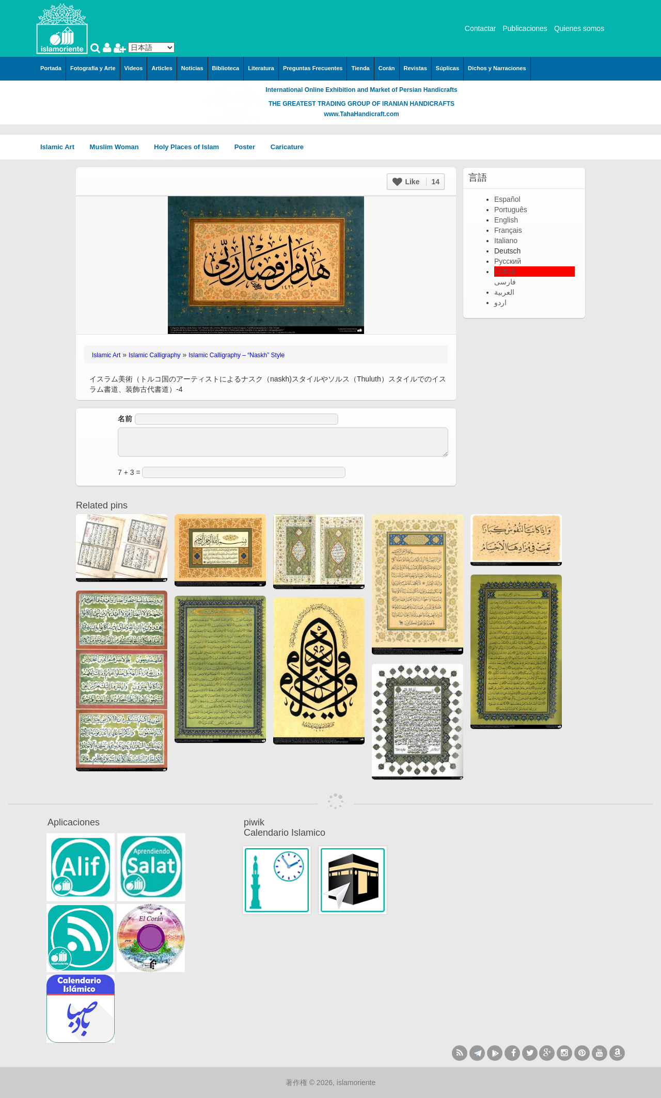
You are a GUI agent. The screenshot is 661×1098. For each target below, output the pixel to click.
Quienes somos (579, 28)
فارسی (505, 281)
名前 (125, 419)
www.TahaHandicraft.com (361, 114)
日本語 (505, 271)
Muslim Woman (118, 147)
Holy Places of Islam (190, 147)
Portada (50, 68)
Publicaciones (524, 28)
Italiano (505, 240)
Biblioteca (226, 68)
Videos (133, 68)
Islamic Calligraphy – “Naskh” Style (236, 355)
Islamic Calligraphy (155, 355)
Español (507, 199)
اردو (500, 302)
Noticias (192, 68)
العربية (504, 292)
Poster (248, 147)
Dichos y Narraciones (497, 68)
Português (510, 209)
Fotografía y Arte (93, 68)
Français (508, 230)
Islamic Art (61, 147)
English (506, 220)
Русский (507, 261)
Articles (161, 68)
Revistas (415, 68)
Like (415, 181)
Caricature (287, 147)
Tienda (360, 68)
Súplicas (447, 68)
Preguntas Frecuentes (313, 68)
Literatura (261, 68)
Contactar (480, 28)
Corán (387, 68)
